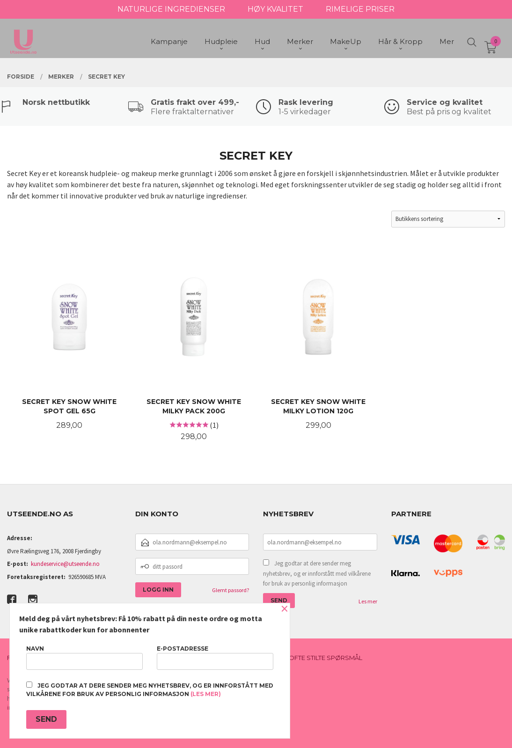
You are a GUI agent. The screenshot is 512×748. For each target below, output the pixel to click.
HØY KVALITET (275, 9)
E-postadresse (215, 657)
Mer (446, 42)
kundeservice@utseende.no (65, 564)
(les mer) (205, 693)
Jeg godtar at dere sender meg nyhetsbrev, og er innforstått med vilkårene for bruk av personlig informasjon (317, 573)
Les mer (367, 601)
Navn (84, 657)
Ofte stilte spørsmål (325, 657)
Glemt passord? (230, 590)
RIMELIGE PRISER (360, 9)
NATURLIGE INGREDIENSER (171, 9)
